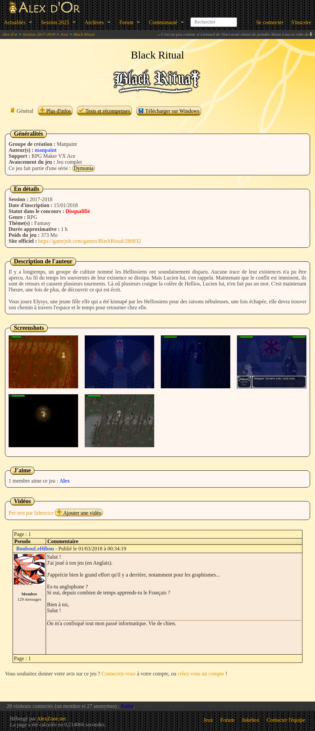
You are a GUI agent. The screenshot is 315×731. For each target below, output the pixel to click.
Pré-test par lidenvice (31, 513)
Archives (94, 22)
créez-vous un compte (201, 673)
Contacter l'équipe (286, 720)
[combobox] (214, 19)
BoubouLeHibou (35, 548)
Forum (126, 22)
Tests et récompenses (104, 111)
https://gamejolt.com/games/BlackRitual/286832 (89, 241)
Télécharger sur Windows (169, 111)
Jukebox (250, 720)
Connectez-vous (119, 673)
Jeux (64, 34)
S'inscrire (301, 22)
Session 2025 (55, 22)
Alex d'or (10, 34)
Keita (127, 706)
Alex (65, 481)
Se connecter (269, 22)
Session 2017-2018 (38, 34)
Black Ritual (84, 34)
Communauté (163, 22)
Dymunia (84, 168)
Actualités (14, 22)
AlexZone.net (51, 718)
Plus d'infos (55, 111)
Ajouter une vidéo (79, 513)
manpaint (46, 150)
